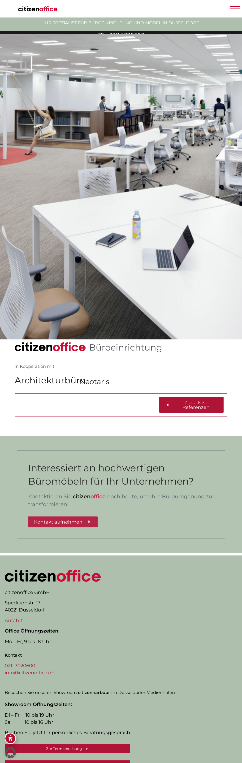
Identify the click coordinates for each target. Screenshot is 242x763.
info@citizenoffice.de (29, 673)
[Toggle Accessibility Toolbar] (10, 738)
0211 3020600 (20, 665)
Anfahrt (14, 620)
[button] (235, 8)
